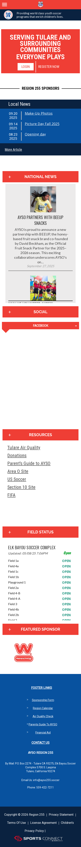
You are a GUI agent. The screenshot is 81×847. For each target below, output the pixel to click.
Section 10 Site (21, 487)
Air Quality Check (43, 716)
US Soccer (16, 479)
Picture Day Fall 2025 (42, 123)
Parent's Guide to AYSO (28, 463)
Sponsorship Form (43, 700)
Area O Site (17, 471)
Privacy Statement (61, 814)
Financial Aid (43, 732)
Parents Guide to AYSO (43, 724)
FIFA (11, 495)
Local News (19, 104)
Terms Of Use (16, 823)
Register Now (48, 67)
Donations (16, 455)
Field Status (40, 532)
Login (25, 67)
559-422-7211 (45, 787)
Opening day (35, 134)
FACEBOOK (40, 326)
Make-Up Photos (39, 113)
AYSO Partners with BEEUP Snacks (40, 220)
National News (40, 176)
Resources (40, 434)
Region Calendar (43, 708)
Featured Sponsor (40, 629)
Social (41, 312)
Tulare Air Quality (23, 447)
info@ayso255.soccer (46, 780)
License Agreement (43, 823)
